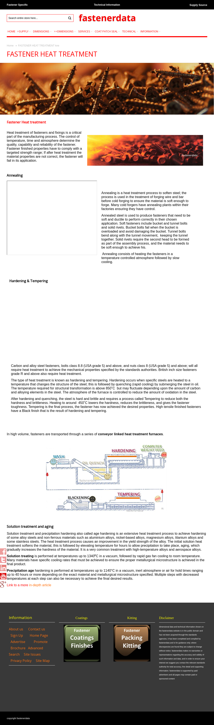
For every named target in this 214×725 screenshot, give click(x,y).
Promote (41, 641)
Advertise (18, 641)
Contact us (36, 629)
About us (16, 629)
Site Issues (32, 654)
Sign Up (17, 635)
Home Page (39, 635)
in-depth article (40, 585)
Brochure (18, 648)
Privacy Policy (21, 660)
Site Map (43, 660)
